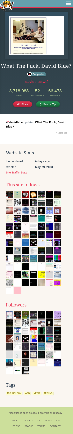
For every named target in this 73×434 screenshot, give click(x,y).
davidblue (14, 122)
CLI (39, 420)
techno (48, 393)
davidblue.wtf (36, 82)
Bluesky (57, 412)
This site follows (23, 184)
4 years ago (61, 133)
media (36, 393)
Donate (28, 420)
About (16, 420)
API (58, 420)
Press (16, 426)
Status (29, 426)
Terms (41, 426)
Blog (48, 420)
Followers (16, 304)
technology (14, 393)
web (27, 393)
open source (30, 412)
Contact (55, 426)
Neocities (14, 412)
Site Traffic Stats (16, 172)
